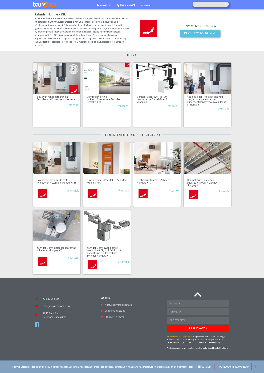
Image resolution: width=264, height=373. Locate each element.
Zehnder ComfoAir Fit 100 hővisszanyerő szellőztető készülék (152, 99)
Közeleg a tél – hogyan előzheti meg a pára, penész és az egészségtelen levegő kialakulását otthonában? (206, 100)
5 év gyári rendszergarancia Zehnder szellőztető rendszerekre (55, 98)
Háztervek (146, 5)
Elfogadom (205, 366)
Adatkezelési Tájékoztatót (181, 337)
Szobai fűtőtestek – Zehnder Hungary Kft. (153, 181)
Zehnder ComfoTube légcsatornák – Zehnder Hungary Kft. (56, 249)
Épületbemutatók (126, 5)
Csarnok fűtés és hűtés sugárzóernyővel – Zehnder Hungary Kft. (202, 183)
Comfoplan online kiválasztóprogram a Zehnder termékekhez (103, 99)
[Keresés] (225, 4)
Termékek (104, 5)
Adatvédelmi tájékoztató (234, 366)
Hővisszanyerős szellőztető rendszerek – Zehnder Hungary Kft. (56, 181)
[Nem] (258, 366)
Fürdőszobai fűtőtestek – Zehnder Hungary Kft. (106, 181)
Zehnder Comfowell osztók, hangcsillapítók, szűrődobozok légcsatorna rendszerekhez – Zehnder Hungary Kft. (104, 251)
